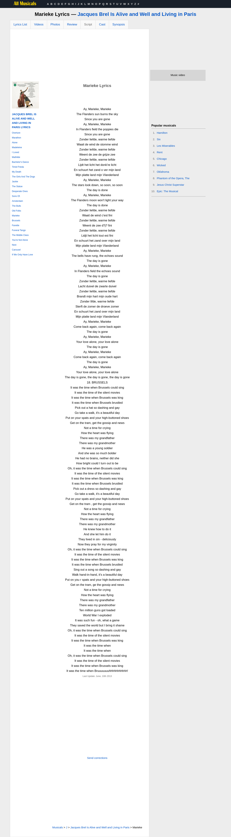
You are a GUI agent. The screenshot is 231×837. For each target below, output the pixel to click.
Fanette (15, 225)
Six (159, 139)
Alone (15, 142)
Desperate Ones (20, 191)
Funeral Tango (19, 230)
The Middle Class (20, 235)
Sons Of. (16, 196)
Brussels (16, 220)
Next (14, 245)
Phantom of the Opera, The (173, 178)
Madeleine (17, 147)
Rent (160, 152)
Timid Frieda (18, 167)
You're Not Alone (20, 240)
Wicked (161, 165)
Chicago (162, 158)
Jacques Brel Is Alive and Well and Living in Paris (136, 14)
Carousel (16, 250)
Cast (102, 24)
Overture (16, 133)
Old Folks (16, 211)
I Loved (15, 152)
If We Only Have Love (22, 254)
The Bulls (16, 206)
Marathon (16, 137)
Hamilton (162, 132)
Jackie (15, 181)
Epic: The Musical (167, 191)
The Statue (17, 186)
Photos (55, 24)
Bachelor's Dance (20, 162)
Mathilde (16, 157)
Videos (38, 24)
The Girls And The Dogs (23, 176)
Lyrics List (20, 24)
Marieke (16, 215)
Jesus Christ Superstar (170, 184)
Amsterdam (17, 201)
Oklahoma (163, 171)
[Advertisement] (79, 56)
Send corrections (97, 757)
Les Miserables (166, 145)
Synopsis (118, 24)
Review (72, 24)
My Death (16, 172)
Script (88, 24)
